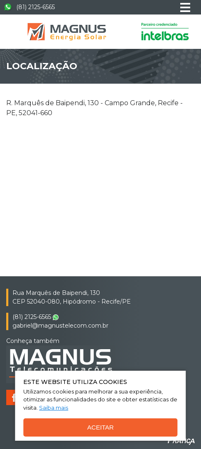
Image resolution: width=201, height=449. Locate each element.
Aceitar (100, 427)
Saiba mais (53, 407)
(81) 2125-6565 (29, 7)
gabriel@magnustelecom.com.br (60, 325)
